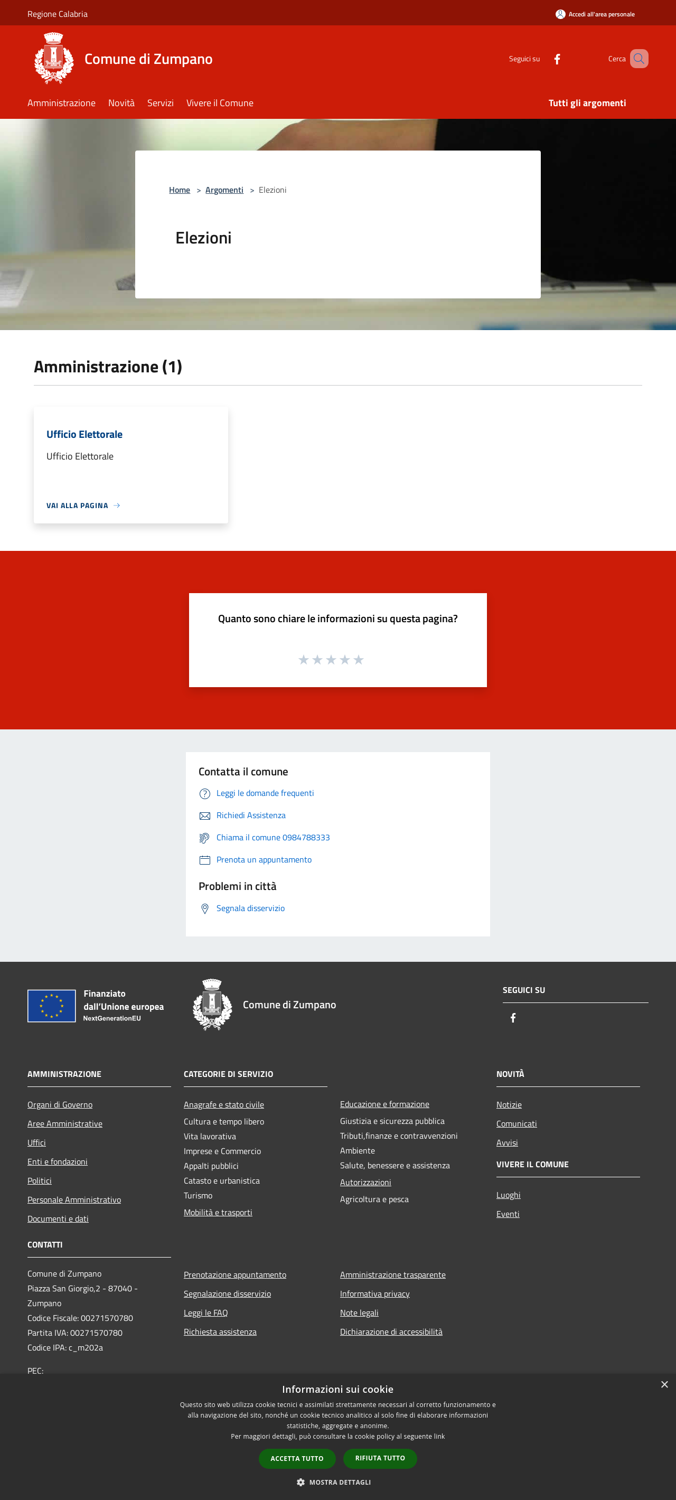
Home (179, 189)
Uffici (36, 1142)
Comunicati (516, 1123)
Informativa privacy (375, 1293)
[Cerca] (636, 58)
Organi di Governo (59, 1104)
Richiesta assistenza (220, 1331)
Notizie (509, 1104)
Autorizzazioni (365, 1182)
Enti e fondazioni (57, 1161)
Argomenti (224, 189)
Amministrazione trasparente (393, 1274)
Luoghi (508, 1194)
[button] (338, 1482)
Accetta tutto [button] (297, 1458)
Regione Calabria (57, 13)
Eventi (508, 1213)
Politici (39, 1180)
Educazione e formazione (384, 1104)
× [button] (664, 1385)
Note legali (359, 1312)
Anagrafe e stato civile (224, 1104)
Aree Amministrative (64, 1123)
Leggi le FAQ (206, 1312)
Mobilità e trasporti (218, 1212)
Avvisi (507, 1142)
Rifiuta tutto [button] (380, 1458)
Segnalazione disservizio (227, 1293)
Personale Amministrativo (74, 1199)
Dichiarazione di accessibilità (391, 1331)
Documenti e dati (58, 1218)
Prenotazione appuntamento (235, 1274)
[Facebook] (541, 58)
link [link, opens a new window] (439, 1436)
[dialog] (338, 1437)
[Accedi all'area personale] (595, 14)
